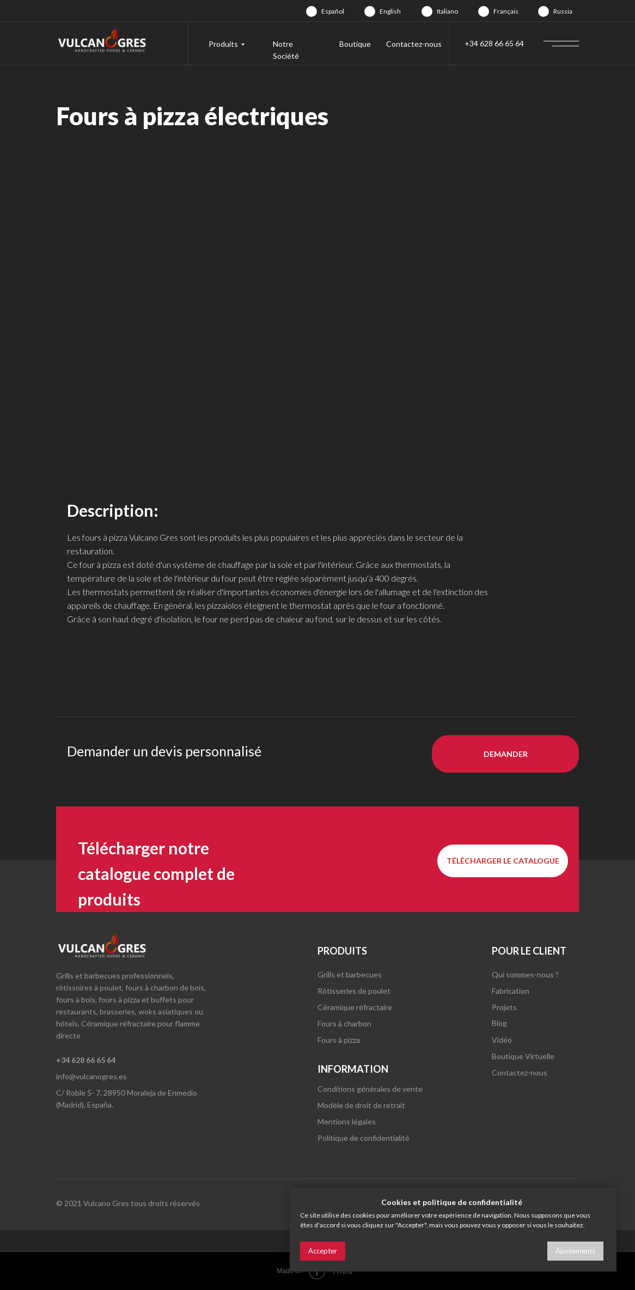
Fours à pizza (339, 1039)
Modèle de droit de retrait (361, 1105)
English (390, 11)
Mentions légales (347, 1121)
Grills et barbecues (350, 974)
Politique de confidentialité (364, 1137)
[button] (505, 754)
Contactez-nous (414, 43)
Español (332, 11)
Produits (223, 43)
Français (505, 11)
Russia (562, 11)
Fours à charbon (344, 1023)
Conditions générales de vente (370, 1088)
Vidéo (502, 1039)
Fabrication (510, 990)
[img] (311, 11)
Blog (499, 1023)
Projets (504, 1007)
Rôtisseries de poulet (354, 990)
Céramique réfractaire (355, 1007)
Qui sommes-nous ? (525, 974)
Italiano (447, 11)
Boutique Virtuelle (523, 1056)
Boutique (355, 43)
